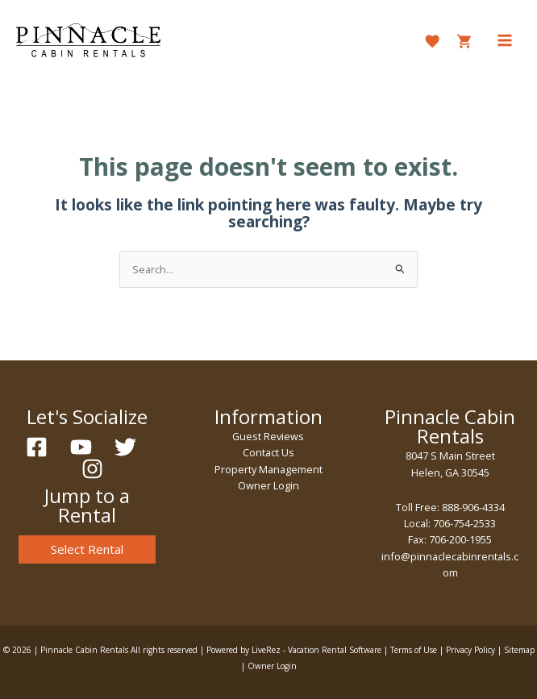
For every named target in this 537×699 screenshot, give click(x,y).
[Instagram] (92, 469)
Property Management (268, 469)
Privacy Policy (470, 649)
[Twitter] (125, 447)
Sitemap (519, 649)
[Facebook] (37, 447)
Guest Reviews (268, 436)
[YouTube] (81, 447)
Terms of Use (413, 649)
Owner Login (268, 485)
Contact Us (268, 452)
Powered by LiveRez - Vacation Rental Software (293, 649)
